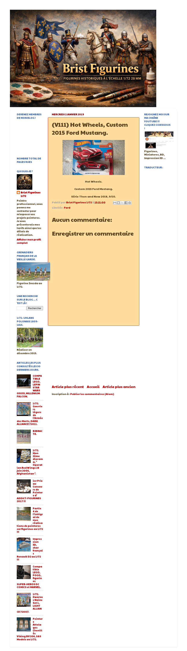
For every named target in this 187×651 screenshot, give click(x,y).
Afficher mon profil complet (29, 241)
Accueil (93, 386)
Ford (67, 207)
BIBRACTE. (37, 432)
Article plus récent (68, 386)
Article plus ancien (119, 386)
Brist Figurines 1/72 (30, 194)
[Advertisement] (93, 355)
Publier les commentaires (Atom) (92, 394)
